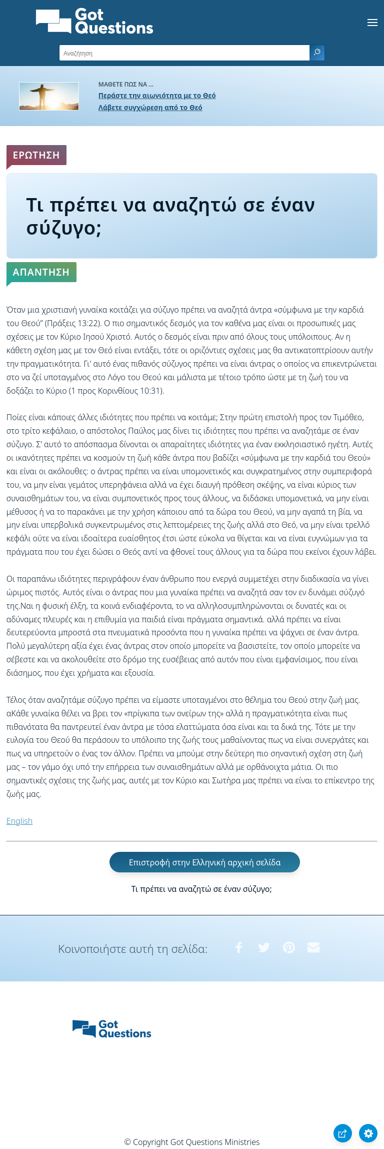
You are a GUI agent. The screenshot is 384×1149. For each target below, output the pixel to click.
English (19, 820)
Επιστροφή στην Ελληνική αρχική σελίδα (205, 861)
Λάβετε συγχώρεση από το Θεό (150, 107)
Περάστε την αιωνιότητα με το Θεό (157, 95)
